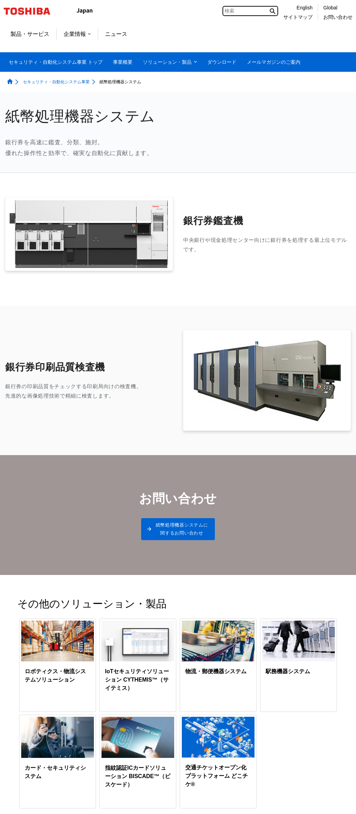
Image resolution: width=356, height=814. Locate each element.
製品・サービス (29, 34)
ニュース (116, 34)
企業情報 (77, 34)
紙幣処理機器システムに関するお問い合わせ (182, 531)
